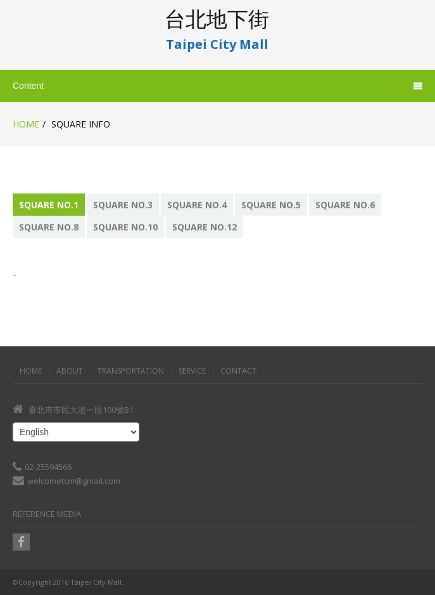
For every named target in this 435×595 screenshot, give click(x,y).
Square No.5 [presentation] (271, 205)
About (69, 371)
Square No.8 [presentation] (49, 227)
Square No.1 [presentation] (49, 205)
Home (26, 124)
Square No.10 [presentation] (125, 227)
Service (192, 371)
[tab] (50, 204)
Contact (238, 371)
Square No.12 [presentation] (204, 227)
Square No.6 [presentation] (345, 205)
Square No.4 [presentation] (197, 205)
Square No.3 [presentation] (123, 205)
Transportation (131, 371)
